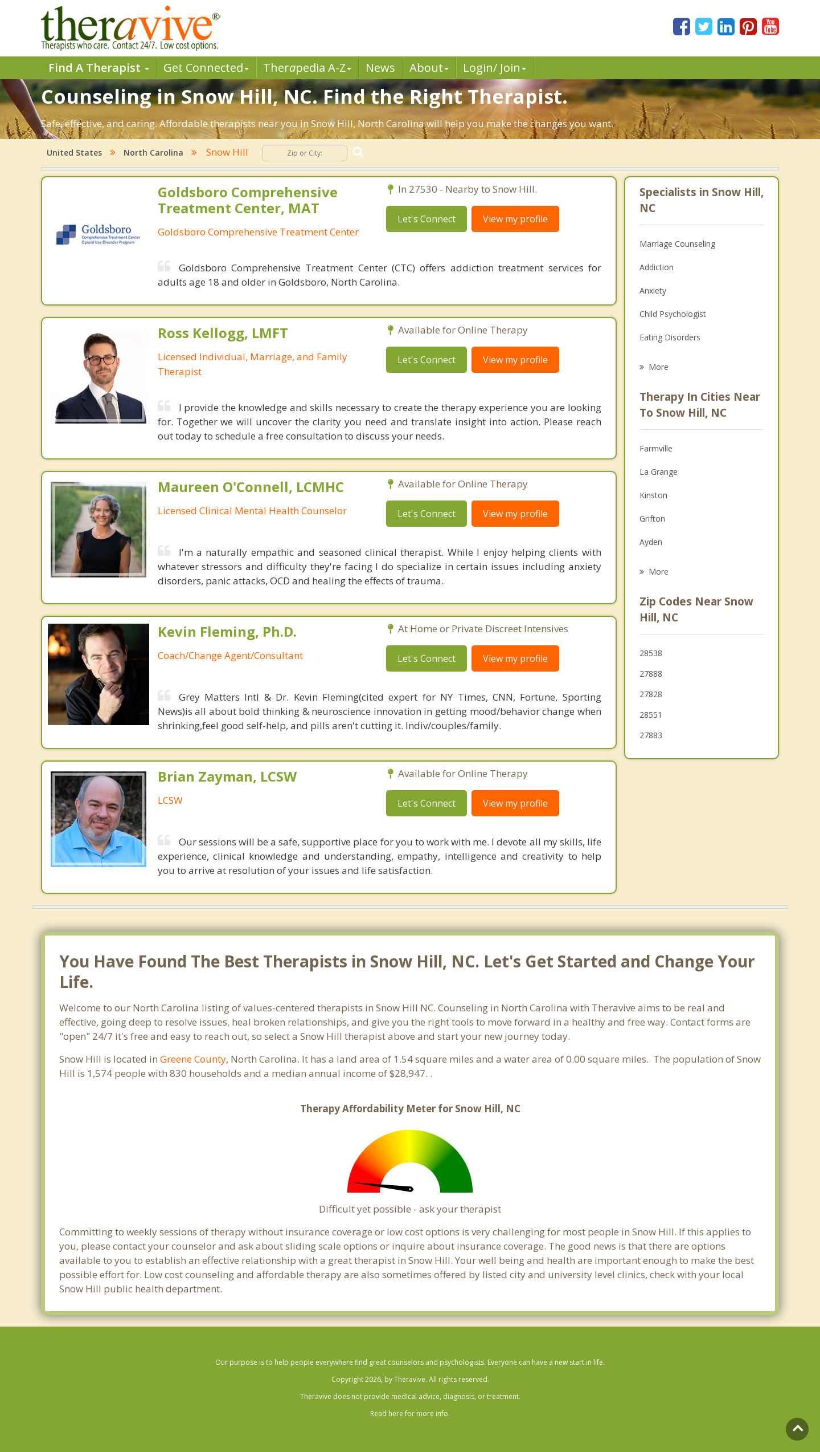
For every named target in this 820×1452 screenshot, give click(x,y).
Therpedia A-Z (307, 67)
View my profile (515, 219)
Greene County (193, 1058)
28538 (650, 653)
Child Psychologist (672, 313)
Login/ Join (494, 67)
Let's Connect (426, 219)
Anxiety (652, 290)
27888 (650, 673)
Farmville (656, 448)
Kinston (653, 495)
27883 (650, 735)
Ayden (650, 541)
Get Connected (206, 67)
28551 (650, 714)
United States (74, 152)
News (380, 67)
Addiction (656, 267)
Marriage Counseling (677, 243)
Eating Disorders (669, 337)
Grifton (652, 518)
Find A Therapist (98, 67)
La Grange (658, 471)
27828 (650, 694)
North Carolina (153, 152)
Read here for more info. (410, 1413)
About (429, 67)
